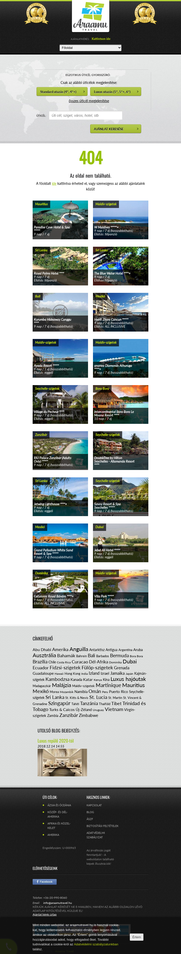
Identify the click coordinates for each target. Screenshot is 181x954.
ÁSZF (90, 819)
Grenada (121, 667)
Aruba (138, 649)
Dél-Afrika (98, 661)
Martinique (108, 685)
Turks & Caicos (62, 709)
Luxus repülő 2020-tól (56, 740)
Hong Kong (72, 673)
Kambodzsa (57, 679)
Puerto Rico (118, 691)
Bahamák (66, 655)
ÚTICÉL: (41, 115)
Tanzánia (89, 703)
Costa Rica (64, 662)
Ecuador (41, 667)
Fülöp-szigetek (97, 667)
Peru (105, 692)
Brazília (40, 661)
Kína (106, 679)
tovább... (60, 215)
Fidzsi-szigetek (65, 667)
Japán (129, 673)
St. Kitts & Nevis (76, 698)
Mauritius (133, 685)
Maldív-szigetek (83, 686)
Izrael (105, 673)
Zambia (52, 715)
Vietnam (114, 709)
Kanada (76, 679)
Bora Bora (136, 656)
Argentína (125, 650)
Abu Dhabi (42, 649)
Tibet (116, 703)
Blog (90, 812)
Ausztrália (44, 655)
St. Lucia (98, 697)
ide (54, 183)
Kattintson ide (101, 39)
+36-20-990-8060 (55, 897)
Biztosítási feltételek (102, 825)
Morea (54, 692)
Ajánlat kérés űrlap (45, 914)
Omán (95, 691)
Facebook (45, 882)
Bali (91, 655)
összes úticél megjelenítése (89, 101)
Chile (52, 662)
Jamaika (117, 673)
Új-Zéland (84, 709)
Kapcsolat (94, 805)
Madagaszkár (42, 686)
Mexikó (41, 691)
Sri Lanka (54, 697)
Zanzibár (68, 715)
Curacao (80, 661)
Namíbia (81, 691)
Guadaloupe (43, 673)
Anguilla (78, 649)
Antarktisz (97, 650)
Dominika (115, 662)
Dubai (130, 661)
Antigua (111, 650)
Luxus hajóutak (128, 678)
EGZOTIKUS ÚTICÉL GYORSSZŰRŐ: (88, 74)
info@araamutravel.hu (57, 903)
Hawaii (59, 673)
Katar (88, 679)
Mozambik (66, 692)
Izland (94, 673)
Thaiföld (104, 704)
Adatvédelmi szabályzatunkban (96, 944)
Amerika (60, 649)
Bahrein (81, 656)
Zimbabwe (88, 715)
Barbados (102, 656)
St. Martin (115, 698)
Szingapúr (59, 703)
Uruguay (98, 710)
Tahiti (75, 704)
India (84, 673)
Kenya (98, 680)
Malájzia (61, 685)
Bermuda (119, 655)
